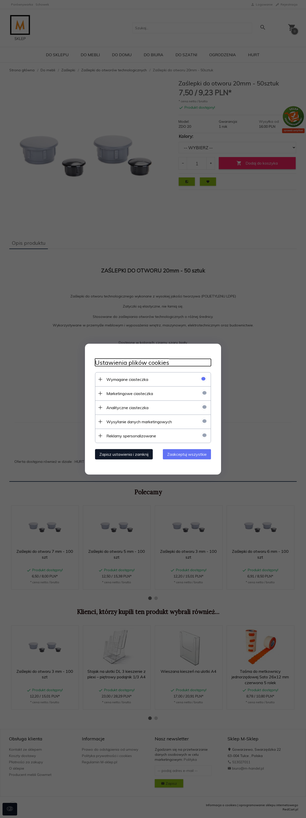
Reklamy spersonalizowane (131, 435)
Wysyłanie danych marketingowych (139, 421)
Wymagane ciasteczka (127, 379)
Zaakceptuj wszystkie (187, 454)
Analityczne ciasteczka (127, 407)
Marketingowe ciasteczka (129, 393)
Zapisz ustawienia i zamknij (123, 454)
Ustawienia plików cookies (132, 362)
